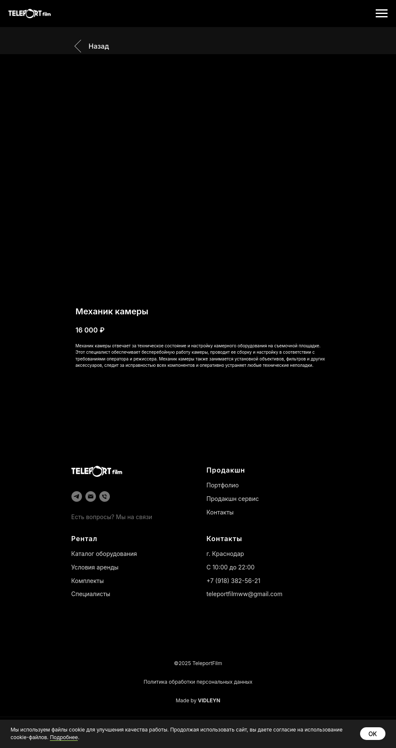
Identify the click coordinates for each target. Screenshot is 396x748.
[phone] (104, 496)
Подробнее (64, 737)
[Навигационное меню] (382, 13)
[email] (90, 496)
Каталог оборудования (104, 553)
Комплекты (87, 580)
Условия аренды (95, 567)
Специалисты (90, 593)
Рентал (84, 538)
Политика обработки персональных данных (198, 682)
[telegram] (76, 496)
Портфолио (223, 485)
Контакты (220, 512)
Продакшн (226, 470)
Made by (198, 700)
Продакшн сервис (233, 498)
